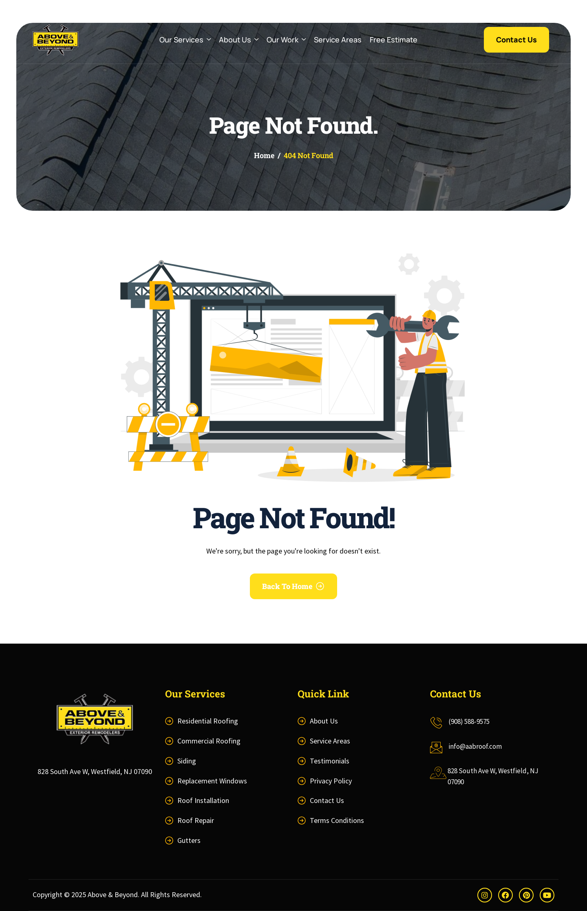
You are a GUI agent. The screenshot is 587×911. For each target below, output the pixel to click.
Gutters (189, 840)
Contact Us (327, 800)
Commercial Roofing (209, 741)
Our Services (185, 40)
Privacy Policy (331, 780)
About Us (238, 40)
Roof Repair (195, 820)
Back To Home (287, 586)
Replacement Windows (212, 780)
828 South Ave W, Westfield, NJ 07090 (95, 771)
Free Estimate (393, 39)
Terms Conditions (337, 820)
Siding (186, 760)
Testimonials (329, 760)
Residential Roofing (207, 721)
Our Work (286, 40)
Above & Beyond (113, 894)
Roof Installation (203, 800)
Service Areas (338, 39)
